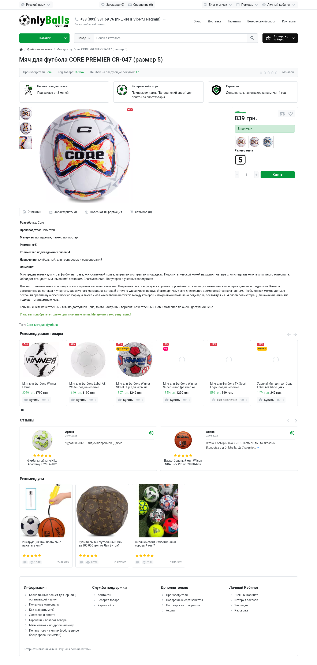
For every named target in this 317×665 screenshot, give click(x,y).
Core (30, 324)
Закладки (241, 605)
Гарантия (232, 86)
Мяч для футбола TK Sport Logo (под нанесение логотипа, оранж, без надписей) (228, 385)
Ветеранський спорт (261, 21)
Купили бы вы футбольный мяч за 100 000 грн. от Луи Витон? (100, 543)
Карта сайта (106, 605)
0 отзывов (287, 72)
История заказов (246, 600)
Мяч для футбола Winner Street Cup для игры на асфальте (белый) (133, 385)
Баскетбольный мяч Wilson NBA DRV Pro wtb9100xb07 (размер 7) (183, 462)
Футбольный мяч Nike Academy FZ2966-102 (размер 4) (42, 462)
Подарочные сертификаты (184, 600)
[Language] (36, 4)
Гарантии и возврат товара (48, 620)
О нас (197, 21)
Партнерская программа (183, 605)
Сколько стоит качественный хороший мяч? (155, 543)
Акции (170, 610)
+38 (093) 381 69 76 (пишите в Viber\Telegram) (121, 19)
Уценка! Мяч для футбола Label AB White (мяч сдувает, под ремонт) (274, 385)
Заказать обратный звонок (90, 24)
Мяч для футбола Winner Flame (39, 385)
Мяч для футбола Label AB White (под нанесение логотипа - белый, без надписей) (87, 385)
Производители (177, 595)
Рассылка (241, 610)
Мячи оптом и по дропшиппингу (51, 625)
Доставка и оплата (42, 615)
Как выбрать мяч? (42, 609)
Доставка (214, 21)
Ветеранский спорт (145, 86)
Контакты (289, 21)
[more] (48, 400)
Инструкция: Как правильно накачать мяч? (41, 543)
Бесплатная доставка (52, 86)
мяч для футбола (46, 324)
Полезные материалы (44, 604)
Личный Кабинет (246, 595)
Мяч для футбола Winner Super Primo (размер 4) (180, 385)
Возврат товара (108, 600)
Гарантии (234, 21)
